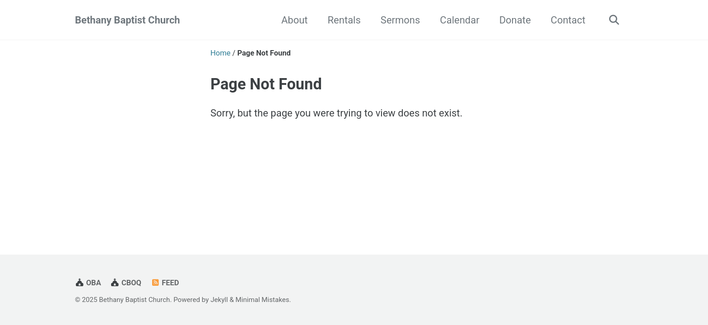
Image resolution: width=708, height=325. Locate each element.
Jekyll (219, 300)
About (294, 20)
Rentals (344, 20)
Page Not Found (266, 84)
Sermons (400, 20)
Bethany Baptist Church (127, 20)
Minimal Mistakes (262, 300)
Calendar (459, 20)
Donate (515, 20)
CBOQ (125, 283)
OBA (88, 283)
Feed (164, 283)
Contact (568, 20)
